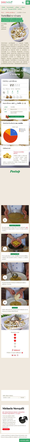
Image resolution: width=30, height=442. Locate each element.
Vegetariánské (10, 7)
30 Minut (22, 7)
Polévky (20, 9)
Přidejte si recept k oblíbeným (15, 353)
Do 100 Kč (4, 9)
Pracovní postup (17, 21)
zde (27, 227)
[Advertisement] (15, 190)
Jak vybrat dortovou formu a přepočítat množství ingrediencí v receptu (13, 412)
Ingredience (6, 21)
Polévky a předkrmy (10, 12)
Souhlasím (24, 440)
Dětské (3, 7)
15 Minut (17, 7)
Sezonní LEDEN (12, 9)
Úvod (2, 12)
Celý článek (6, 429)
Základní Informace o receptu (11, 19)
